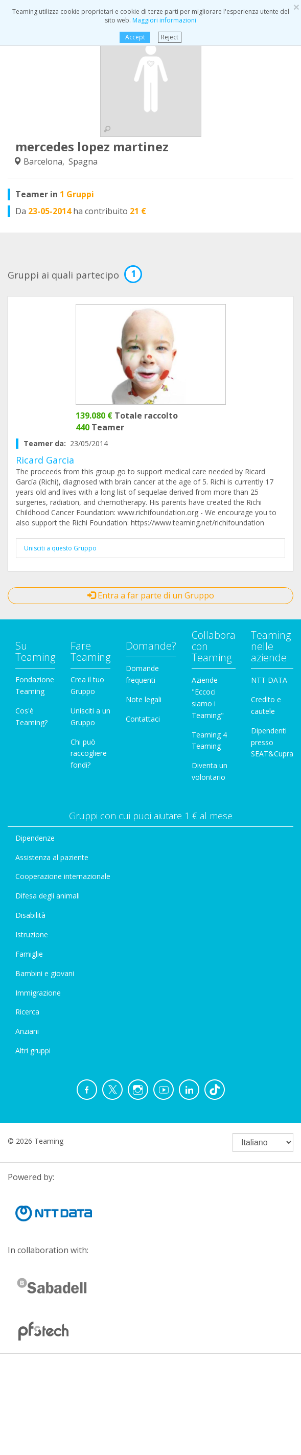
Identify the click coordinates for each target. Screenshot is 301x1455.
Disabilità (30, 915)
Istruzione (31, 934)
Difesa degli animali (47, 895)
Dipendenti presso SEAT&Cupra (272, 742)
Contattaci (143, 719)
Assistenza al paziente (51, 857)
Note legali (143, 699)
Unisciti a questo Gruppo (60, 548)
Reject (169, 37)
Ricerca (27, 1012)
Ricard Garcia (45, 460)
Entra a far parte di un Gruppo (150, 595)
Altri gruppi (33, 1050)
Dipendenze (35, 838)
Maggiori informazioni (164, 20)
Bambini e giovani (44, 973)
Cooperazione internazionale (62, 876)
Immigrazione (38, 993)
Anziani (27, 1031)
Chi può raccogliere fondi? (89, 753)
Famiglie (29, 954)
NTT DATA (269, 680)
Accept (135, 37)
